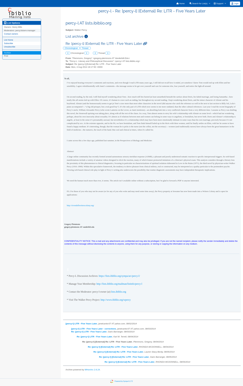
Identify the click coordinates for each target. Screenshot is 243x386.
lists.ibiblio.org (118, 291)
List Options (12, 23)
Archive (7, 53)
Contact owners (11, 34)
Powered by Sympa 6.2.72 (124, 381)
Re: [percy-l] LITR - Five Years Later (89, 332)
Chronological (71, 48)
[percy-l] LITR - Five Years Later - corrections (93, 329)
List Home (8, 40)
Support (218, 3)
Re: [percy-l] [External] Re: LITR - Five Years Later (113, 347)
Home (180, 3)
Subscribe (8, 43)
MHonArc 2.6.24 (92, 369)
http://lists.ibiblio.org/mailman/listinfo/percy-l (119, 283)
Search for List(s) (199, 3)
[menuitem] (180, 3)
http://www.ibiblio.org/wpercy (116, 299)
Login (235, 3)
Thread (85, 48)
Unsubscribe (9, 47)
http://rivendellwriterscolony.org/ (80, 205)
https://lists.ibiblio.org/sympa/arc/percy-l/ (119, 276)
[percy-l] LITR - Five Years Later (81, 323)
